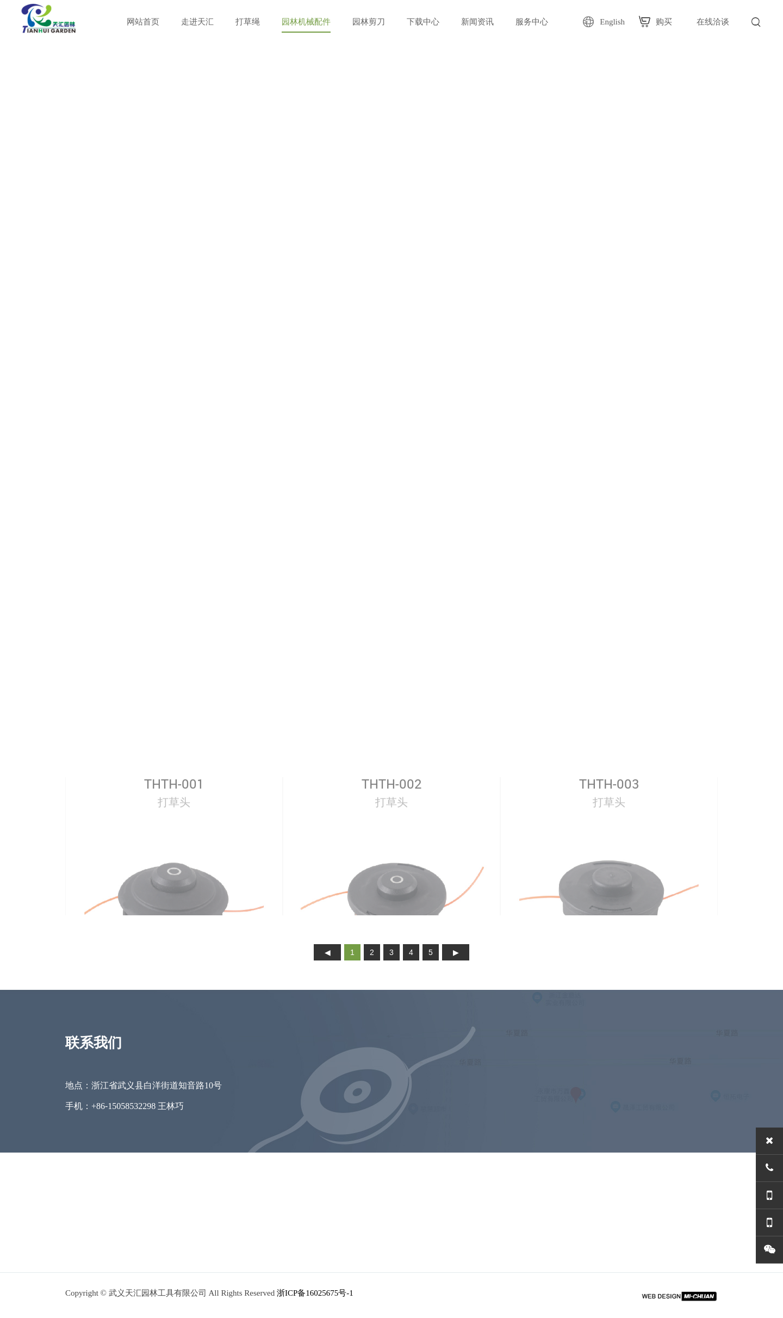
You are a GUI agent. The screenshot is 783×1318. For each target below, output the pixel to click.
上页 (327, 952)
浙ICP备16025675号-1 (315, 1293)
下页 (455, 952)
